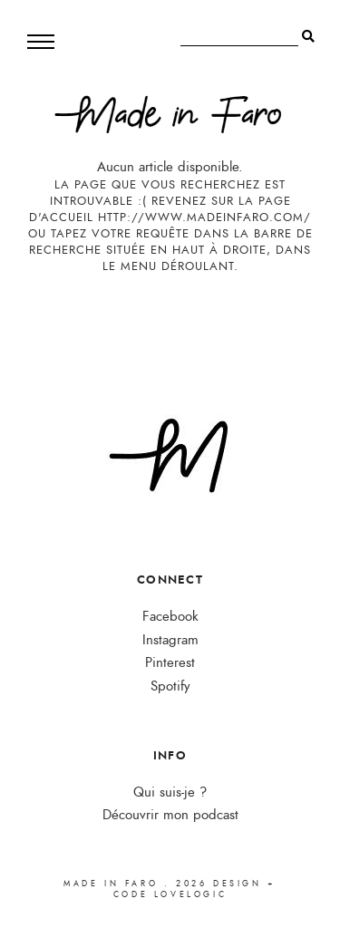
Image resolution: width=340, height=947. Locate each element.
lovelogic (190, 894)
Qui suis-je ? (170, 792)
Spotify (170, 686)
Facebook (170, 616)
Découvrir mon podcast (170, 815)
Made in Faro (110, 883)
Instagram (170, 640)
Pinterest (170, 662)
